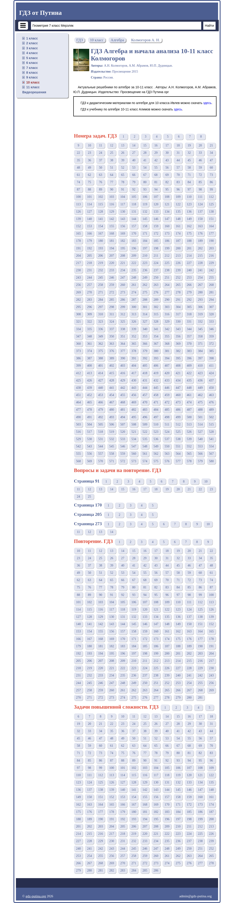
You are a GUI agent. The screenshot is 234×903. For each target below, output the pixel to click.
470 (144, 402)
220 (111, 263)
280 (200, 292)
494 (122, 417)
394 (167, 358)
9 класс (32, 77)
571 (111, 461)
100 (78, 196)
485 (167, 409)
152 (78, 226)
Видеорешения (34, 92)
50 (100, 167)
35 (78, 160)
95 (167, 189)
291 (178, 299)
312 (122, 314)
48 (78, 167)
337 (111, 329)
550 (167, 446)
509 (144, 424)
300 (133, 307)
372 (211, 343)
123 (189, 204)
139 (78, 219)
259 (111, 285)
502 (211, 417)
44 (178, 160)
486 (178, 409)
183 (133, 241)
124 (200, 204)
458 (156, 395)
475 (200, 402)
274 (133, 292)
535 (144, 439)
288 (144, 299)
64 (111, 175)
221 (122, 263)
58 (189, 167)
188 (189, 241)
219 (100, 263)
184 (144, 241)
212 (167, 255)
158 (144, 226)
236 (144, 270)
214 (189, 255)
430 (133, 380)
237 (156, 270)
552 (189, 446)
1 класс (32, 38)
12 (111, 145)
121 (167, 204)
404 (133, 365)
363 (111, 343)
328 (156, 321)
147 (167, 219)
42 (156, 160)
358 (200, 336)
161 (178, 226)
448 (189, 387)
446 (167, 387)
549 (156, 446)
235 (133, 270)
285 (111, 299)
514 (200, 424)
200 (178, 248)
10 (89, 145)
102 (100, 196)
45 (189, 160)
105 (133, 196)
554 (211, 446)
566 (200, 453)
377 (122, 351)
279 (189, 292)
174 (178, 233)
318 (189, 314)
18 (178, 145)
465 (89, 402)
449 (200, 387)
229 (211, 263)
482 (133, 409)
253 (189, 277)
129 (111, 211)
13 (122, 145)
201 (189, 248)
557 (100, 453)
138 (211, 211)
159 (156, 226)
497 (156, 417)
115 (100, 204)
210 (144, 255)
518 (100, 431)
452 (89, 395)
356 (178, 336)
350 (111, 336)
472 (167, 402)
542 (78, 446)
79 (133, 182)
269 (78, 292)
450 (211, 387)
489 (211, 409)
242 (211, 270)
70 (178, 175)
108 (167, 196)
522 (144, 431)
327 (144, 321)
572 (122, 461)
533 (122, 439)
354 (156, 336)
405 (144, 365)
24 (100, 152)
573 (133, 461)
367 (156, 343)
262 (144, 285)
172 (156, 233)
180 (100, 241)
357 (189, 336)
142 (111, 219)
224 (156, 263)
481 (122, 409)
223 (144, 263)
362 (100, 343)
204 (78, 255)
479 (100, 409)
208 (122, 255)
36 (89, 160)
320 (211, 314)
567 (211, 453)
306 (200, 307)
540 (200, 439)
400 (89, 365)
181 (111, 241)
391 (133, 358)
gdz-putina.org (35, 896)
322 (89, 321)
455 (122, 395)
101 (89, 196)
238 (167, 270)
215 (200, 255)
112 (211, 196)
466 (100, 402)
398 (211, 358)
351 (122, 336)
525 (178, 431)
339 (133, 329)
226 (178, 263)
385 (211, 351)
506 (111, 424)
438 (78, 387)
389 (111, 358)
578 (189, 461)
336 (100, 329)
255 (211, 277)
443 (133, 387)
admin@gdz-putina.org (195, 896)
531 (100, 439)
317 (178, 314)
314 (144, 314)
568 (78, 461)
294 (211, 299)
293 (200, 299)
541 (211, 439)
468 (122, 402)
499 (178, 417)
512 (178, 424)
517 (89, 431)
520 (122, 431)
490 (78, 417)
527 (200, 431)
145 (144, 219)
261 (133, 285)
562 (156, 453)
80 (144, 182)
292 (189, 299)
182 (122, 241)
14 (133, 145)
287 (133, 299)
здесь (207, 103)
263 (156, 285)
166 (89, 233)
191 (78, 248)
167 (100, 233)
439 (89, 387)
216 (211, 255)
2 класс (32, 43)
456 (133, 395)
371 (200, 343)
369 (178, 343)
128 (100, 211)
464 (78, 402)
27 (133, 152)
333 (211, 321)
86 (211, 182)
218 (89, 263)
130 (122, 211)
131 (133, 211)
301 (144, 307)
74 (78, 182)
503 (78, 424)
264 (167, 285)
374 (89, 351)
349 (100, 336)
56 (167, 167)
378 (133, 351)
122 (178, 204)
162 (189, 226)
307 (211, 307)
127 (89, 211)
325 (122, 321)
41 (144, 160)
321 (78, 321)
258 (100, 285)
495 (133, 417)
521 (133, 431)
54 (144, 167)
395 (178, 358)
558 (111, 453)
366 (144, 343)
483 (144, 409)
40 (133, 160)
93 (144, 189)
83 (178, 182)
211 (156, 255)
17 (167, 145)
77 (111, 182)
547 (133, 446)
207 (111, 255)
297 (100, 307)
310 (100, 314)
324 (111, 321)
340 (144, 329)
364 (122, 343)
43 (167, 160)
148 (178, 219)
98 (200, 189)
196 (133, 248)
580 (211, 461)
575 (156, 461)
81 (156, 182)
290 (167, 299)
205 (89, 255)
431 (144, 380)
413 (89, 373)
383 (189, 351)
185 (156, 241)
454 (111, 395)
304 (178, 307)
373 (78, 351)
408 (178, 365)
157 (133, 226)
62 (89, 175)
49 (89, 167)
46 (200, 160)
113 (78, 204)
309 (89, 314)
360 (78, 343)
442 (122, 387)
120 (156, 204)
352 (133, 336)
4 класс (32, 53)
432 (156, 380)
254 (200, 277)
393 (156, 358)
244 (89, 277)
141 (100, 219)
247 (122, 277)
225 (167, 263)
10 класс (33, 82)
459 (167, 395)
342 (167, 329)
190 (211, 241)
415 (111, 373)
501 (200, 417)
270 (89, 292)
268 (211, 285)
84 (189, 182)
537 (167, 439)
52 (122, 167)
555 (78, 453)
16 (156, 145)
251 (167, 277)
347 (78, 336)
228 (200, 263)
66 (133, 175)
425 (78, 380)
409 (189, 365)
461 (189, 395)
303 (167, 307)
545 (111, 446)
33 (200, 152)
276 (156, 292)
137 (200, 211)
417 (133, 373)
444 (144, 387)
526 (189, 431)
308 (78, 314)
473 (178, 402)
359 (211, 336)
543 (89, 446)
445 (156, 387)
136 (189, 211)
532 (111, 439)
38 (111, 160)
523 (156, 431)
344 (189, 329)
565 (189, 453)
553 (200, 446)
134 (167, 211)
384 (200, 351)
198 (156, 248)
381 (167, 351)
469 (133, 402)
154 (100, 226)
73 (211, 175)
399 (78, 365)
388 (100, 358)
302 (156, 307)
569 (89, 461)
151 (211, 219)
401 (100, 365)
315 (156, 314)
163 (200, 226)
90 (111, 189)
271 (100, 292)
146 (156, 219)
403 (122, 365)
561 (144, 453)
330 (178, 321)
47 (211, 160)
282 (78, 299)
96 (178, 189)
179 (89, 241)
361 (89, 343)
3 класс (32, 48)
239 (178, 270)
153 (89, 226)
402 (111, 365)
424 (211, 373)
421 (178, 373)
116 (111, 204)
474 (189, 402)
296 (89, 307)
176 (200, 233)
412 (78, 373)
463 (211, 395)
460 (178, 395)
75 (89, 182)
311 (111, 314)
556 (89, 453)
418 (144, 373)
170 (133, 233)
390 (122, 358)
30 (167, 152)
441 (111, 387)
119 (144, 204)
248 (133, 277)
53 (133, 167)
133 (156, 211)
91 (122, 189)
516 (78, 431)
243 (78, 277)
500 (189, 417)
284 (100, 299)
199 (167, 248)
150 (200, 219)
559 (122, 453)
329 (167, 321)
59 (200, 167)
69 (167, 175)
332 (200, 321)
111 (200, 196)
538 (178, 439)
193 (100, 248)
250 (156, 277)
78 (122, 182)
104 (122, 196)
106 (144, 196)
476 (211, 402)
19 (189, 145)
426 (89, 380)
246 (111, 277)
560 (133, 453)
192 (89, 248)
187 (178, 241)
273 (122, 292)
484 (156, 409)
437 (211, 380)
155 (111, 226)
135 (178, 211)
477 (78, 409)
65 (122, 175)
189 (200, 241)
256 (78, 285)
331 (189, 321)
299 (122, 307)
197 (144, 248)
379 (144, 351)
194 (111, 248)
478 (89, 409)
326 (133, 321)
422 (189, 373)
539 (189, 439)
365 (133, 343)
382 (178, 351)
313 (133, 314)
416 (122, 373)
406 (156, 365)
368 (167, 343)
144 (133, 219)
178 (78, 241)
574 (144, 461)
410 (200, 365)
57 (178, 167)
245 (100, 277)
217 (78, 263)
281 (211, 292)
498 (167, 417)
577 (178, 461)
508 (133, 424)
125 (211, 204)
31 (178, 152)
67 (144, 175)
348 (89, 336)
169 (122, 233)
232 (100, 270)
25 (111, 152)
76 (100, 182)
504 (89, 424)
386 (78, 358)
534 (133, 439)
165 (78, 233)
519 (111, 431)
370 (189, 343)
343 (178, 329)
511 (167, 424)
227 (189, 263)
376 (111, 351)
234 (122, 270)
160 (167, 226)
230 (78, 270)
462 (200, 395)
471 (156, 402)
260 (122, 285)
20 (200, 145)
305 (189, 307)
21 (211, 145)
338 (122, 329)
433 (167, 380)
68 (156, 175)
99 (211, 189)
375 (100, 351)
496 (144, 417)
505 (100, 424)
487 (189, 409)
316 (167, 314)
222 (133, 263)
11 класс (33, 87)
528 (211, 431)
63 (100, 175)
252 (178, 277)
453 (100, 395)
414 (100, 373)
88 (89, 189)
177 (211, 233)
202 (200, 248)
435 (189, 380)
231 (89, 270)
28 (144, 152)
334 (78, 329)
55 (156, 167)
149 (189, 219)
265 (178, 285)
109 (178, 196)
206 (100, 255)
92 (133, 189)
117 (122, 204)
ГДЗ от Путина (40, 12)
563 (167, 453)
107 (156, 196)
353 (144, 336)
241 (200, 270)
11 (100, 145)
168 (111, 233)
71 (189, 175)
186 (167, 241)
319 (200, 314)
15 (144, 145)
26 (122, 152)
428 (111, 380)
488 (200, 409)
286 (122, 299)
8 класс (32, 72)
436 (200, 380)
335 (89, 329)
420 (167, 373)
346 (211, 329)
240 (189, 270)
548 (144, 446)
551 (178, 446)
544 (100, 446)
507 (122, 424)
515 (211, 424)
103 (111, 196)
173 (167, 233)
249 (144, 277)
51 (111, 167)
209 (133, 255)
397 (200, 358)
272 (111, 292)
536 (156, 439)
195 (122, 248)
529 (78, 439)
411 (211, 365)
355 (167, 336)
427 (100, 380)
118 (134, 204)
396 (189, 358)
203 (211, 248)
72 (200, 175)
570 (100, 461)
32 (189, 152)
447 (178, 387)
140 (89, 219)
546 (122, 446)
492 (100, 417)
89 (100, 189)
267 (200, 285)
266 (189, 285)
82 (167, 182)
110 (189, 196)
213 (178, 255)
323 (100, 321)
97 (189, 189)
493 (111, 417)
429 (122, 380)
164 (211, 226)
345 (200, 329)
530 (89, 439)
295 (78, 307)
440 (100, 387)
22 (78, 152)
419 (156, 373)
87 (78, 189)
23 (89, 152)
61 (78, 175)
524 (167, 431)
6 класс (32, 63)
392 (144, 358)
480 (111, 409)
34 (211, 152)
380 (156, 351)
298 (111, 307)
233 (111, 270)
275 (144, 292)
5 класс (32, 58)
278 (178, 292)
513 (189, 424)
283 (89, 299)
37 (100, 160)
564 (178, 453)
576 (167, 461)
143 (122, 219)
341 (156, 329)
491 (89, 417)
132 (144, 211)
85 (200, 182)
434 (178, 380)
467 (111, 402)
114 (89, 204)
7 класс (32, 68)
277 (167, 292)
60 (211, 167)
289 (156, 299)
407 (167, 365)
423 (200, 373)
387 (89, 358)
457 (144, 395)
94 (156, 189)
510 (156, 424)
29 (156, 152)
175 (189, 233)
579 (200, 461)
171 (144, 233)
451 (78, 395)
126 (78, 211)
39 (122, 160)
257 (89, 285)
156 (122, 226)
